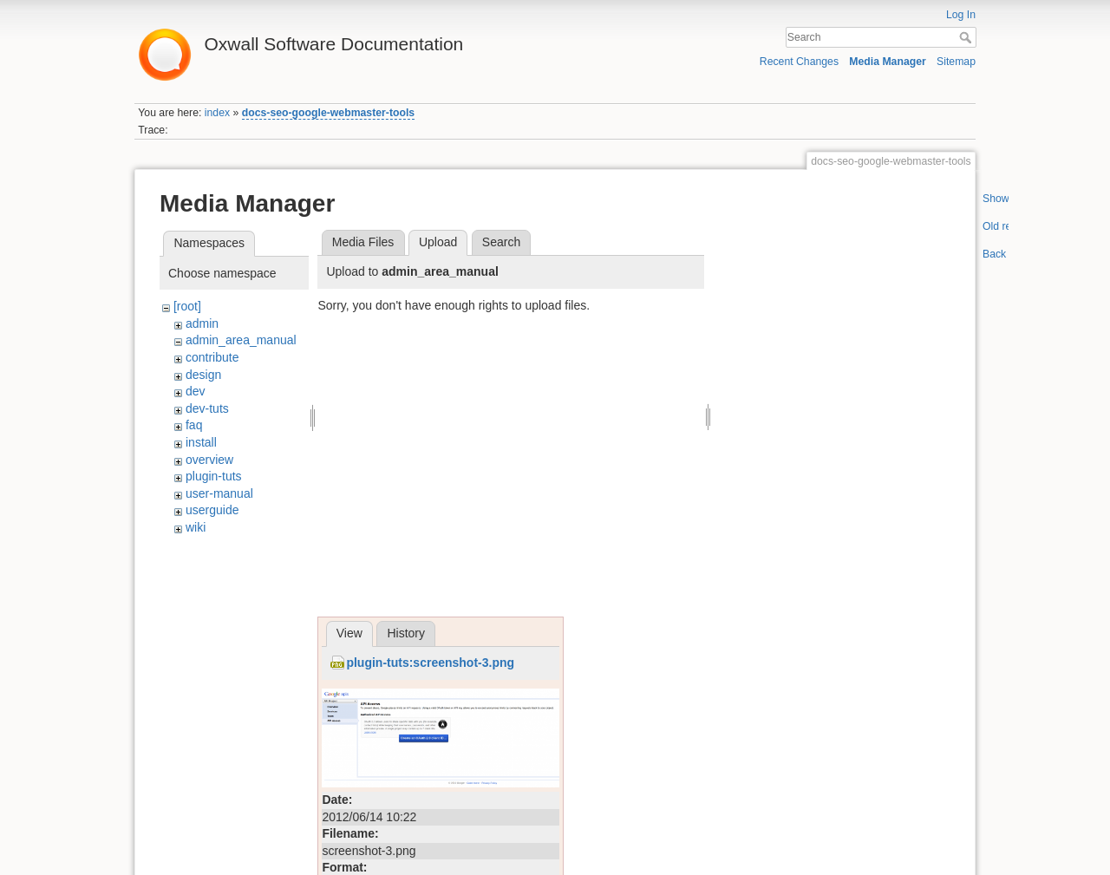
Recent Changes (799, 62)
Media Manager (887, 62)
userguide (212, 510)
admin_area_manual (241, 340)
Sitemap (956, 62)
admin (202, 323)
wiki (196, 527)
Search (967, 37)
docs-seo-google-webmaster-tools (328, 113)
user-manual (219, 493)
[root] (187, 306)
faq (194, 425)
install (201, 442)
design (203, 375)
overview (209, 460)
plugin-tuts (214, 476)
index (217, 113)
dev (196, 391)
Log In (961, 15)
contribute (212, 357)
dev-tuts (207, 408)
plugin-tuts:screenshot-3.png (430, 662)
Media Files (363, 242)
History (406, 633)
